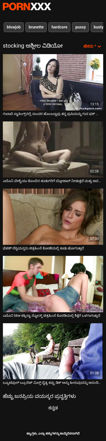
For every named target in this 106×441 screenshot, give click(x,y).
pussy (80, 27)
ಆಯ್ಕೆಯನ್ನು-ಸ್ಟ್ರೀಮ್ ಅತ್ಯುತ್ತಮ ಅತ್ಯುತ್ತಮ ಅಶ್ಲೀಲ (27, 6)
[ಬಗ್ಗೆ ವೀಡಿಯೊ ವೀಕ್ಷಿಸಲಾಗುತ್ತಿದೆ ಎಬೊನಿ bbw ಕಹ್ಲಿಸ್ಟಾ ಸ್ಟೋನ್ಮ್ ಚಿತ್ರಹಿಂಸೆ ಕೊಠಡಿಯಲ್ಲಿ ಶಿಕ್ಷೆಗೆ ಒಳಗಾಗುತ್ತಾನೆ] (53, 284)
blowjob (14, 27)
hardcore (59, 27)
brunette (36, 27)
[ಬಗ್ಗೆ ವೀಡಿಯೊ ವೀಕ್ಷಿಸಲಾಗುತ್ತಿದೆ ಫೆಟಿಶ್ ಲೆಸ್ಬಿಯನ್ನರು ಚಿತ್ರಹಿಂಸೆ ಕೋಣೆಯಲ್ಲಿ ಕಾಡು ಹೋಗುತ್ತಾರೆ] (53, 217)
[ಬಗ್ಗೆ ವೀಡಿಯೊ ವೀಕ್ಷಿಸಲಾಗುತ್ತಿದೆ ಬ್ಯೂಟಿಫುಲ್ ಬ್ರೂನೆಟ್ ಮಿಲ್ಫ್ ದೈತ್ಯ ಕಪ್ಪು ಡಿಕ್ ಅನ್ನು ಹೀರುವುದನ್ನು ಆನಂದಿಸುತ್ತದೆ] (53, 351)
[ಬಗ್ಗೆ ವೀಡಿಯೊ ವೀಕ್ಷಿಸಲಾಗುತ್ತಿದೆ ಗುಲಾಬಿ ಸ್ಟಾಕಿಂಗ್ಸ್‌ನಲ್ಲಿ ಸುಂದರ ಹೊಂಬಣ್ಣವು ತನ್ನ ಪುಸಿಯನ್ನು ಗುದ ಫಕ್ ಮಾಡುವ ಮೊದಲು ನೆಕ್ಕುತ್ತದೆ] (53, 82)
